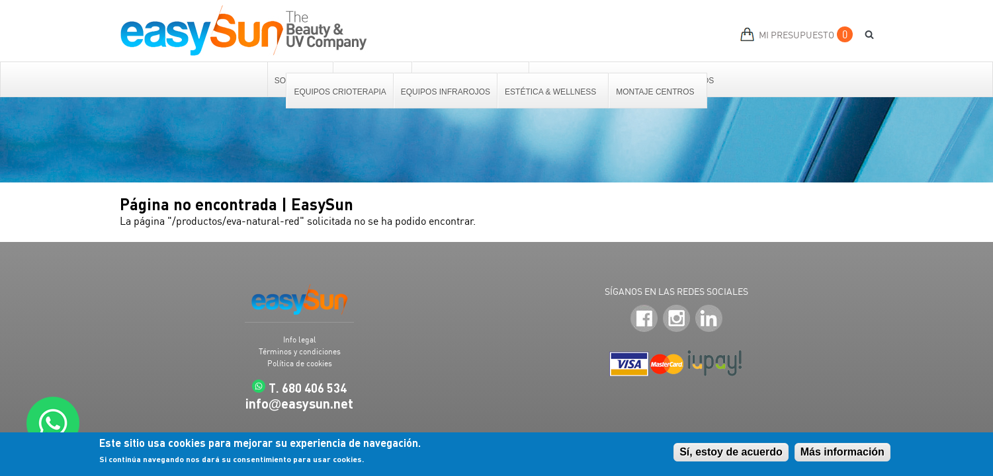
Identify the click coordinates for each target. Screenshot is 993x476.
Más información (842, 452)
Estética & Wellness (551, 92)
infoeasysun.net (299, 403)
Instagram (676, 318)
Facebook (644, 318)
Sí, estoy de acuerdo (731, 452)
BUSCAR (864, 34)
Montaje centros (655, 92)
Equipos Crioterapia (340, 92)
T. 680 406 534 (308, 387)
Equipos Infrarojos (445, 92)
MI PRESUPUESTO (796, 34)
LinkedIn (709, 318)
